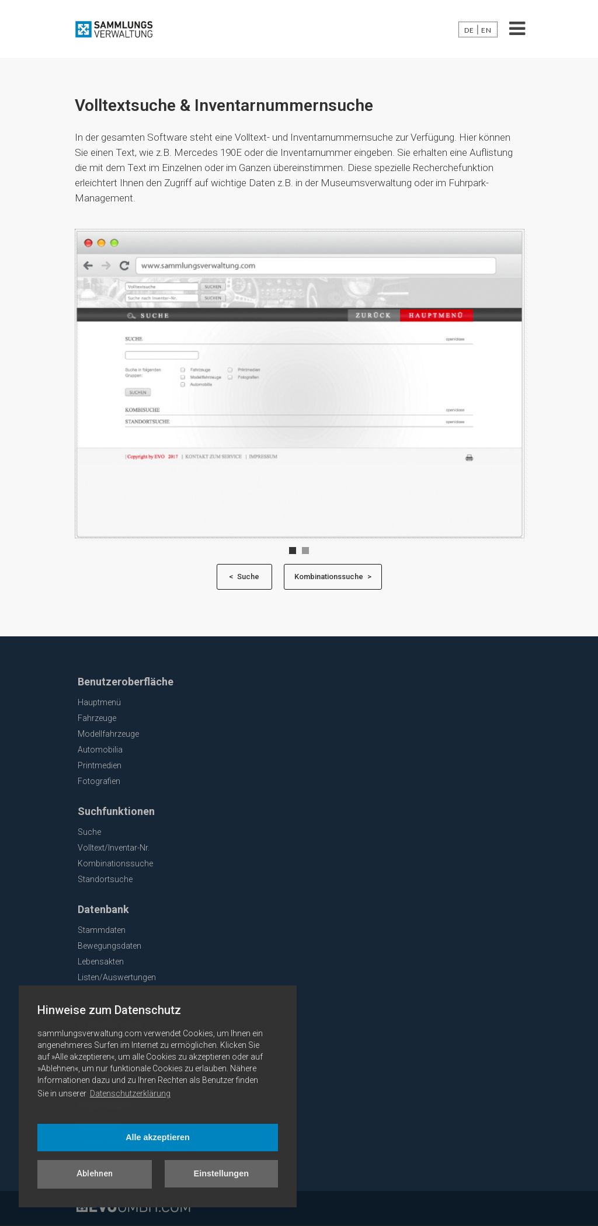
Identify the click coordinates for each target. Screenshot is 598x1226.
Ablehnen (95, 1174)
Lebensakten (101, 961)
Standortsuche (105, 879)
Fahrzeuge (97, 718)
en (486, 30)
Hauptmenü (99, 702)
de (469, 30)
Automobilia (100, 749)
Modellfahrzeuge (108, 734)
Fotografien (99, 781)
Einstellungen (221, 1173)
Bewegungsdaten (109, 945)
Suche (89, 832)
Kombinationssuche (115, 863)
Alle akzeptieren (158, 1137)
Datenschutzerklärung (130, 1093)
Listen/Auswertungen (117, 977)
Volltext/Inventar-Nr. (114, 847)
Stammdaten (102, 930)
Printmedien (99, 765)
